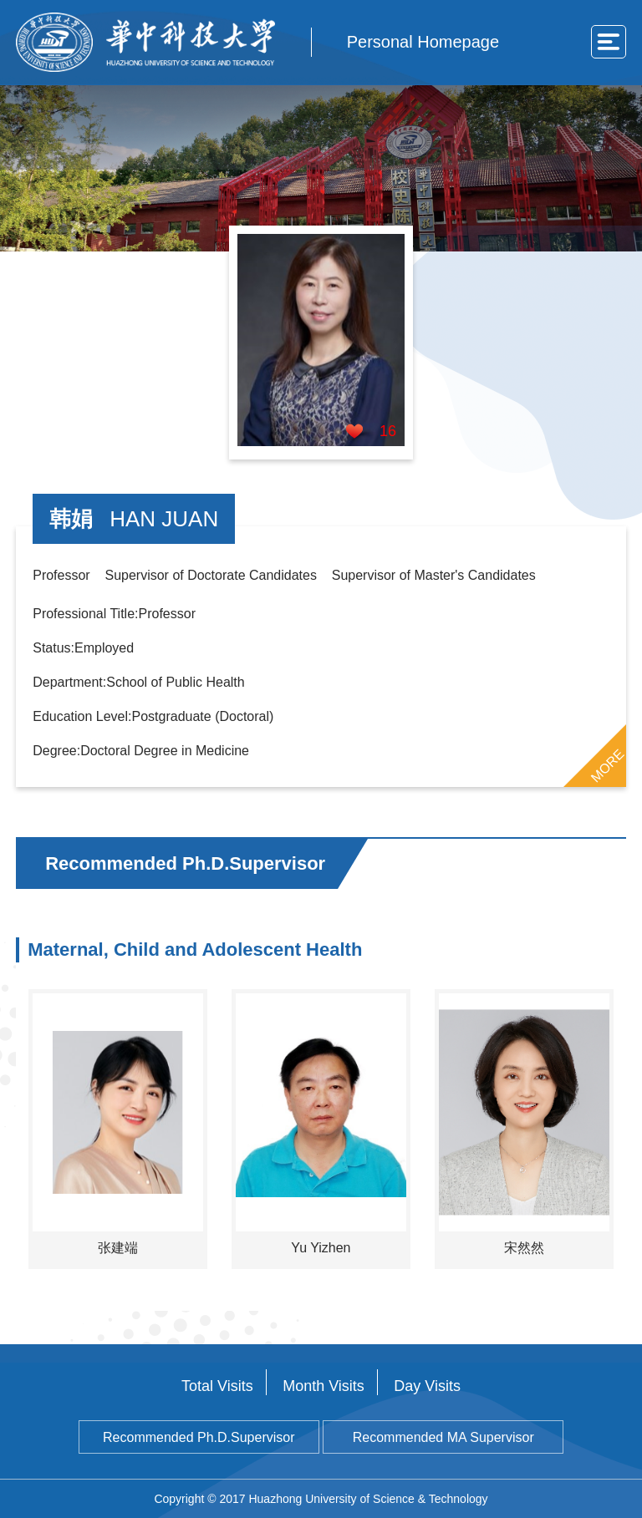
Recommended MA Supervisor (443, 1437)
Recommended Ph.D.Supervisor (198, 1437)
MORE (607, 765)
